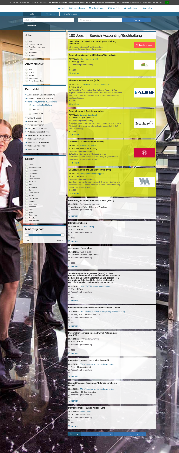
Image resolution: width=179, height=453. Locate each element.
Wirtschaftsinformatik (34, 139)
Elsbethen (75, 255)
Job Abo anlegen (144, 45)
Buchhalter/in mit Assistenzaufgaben (86, 111)
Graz (73, 176)
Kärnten (94, 207)
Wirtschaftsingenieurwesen (37, 142)
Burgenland (89, 118)
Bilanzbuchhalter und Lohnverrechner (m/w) (90, 170)
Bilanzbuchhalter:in (77, 223)
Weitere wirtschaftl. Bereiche (37, 135)
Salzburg (93, 148)
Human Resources (34, 121)
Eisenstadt (75, 118)
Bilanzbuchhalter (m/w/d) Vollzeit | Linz (86, 408)
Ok (167, 2)
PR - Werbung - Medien (36, 128)
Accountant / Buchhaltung (80, 248)
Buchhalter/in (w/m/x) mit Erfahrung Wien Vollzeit (92, 55)
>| (143, 434)
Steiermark (84, 176)
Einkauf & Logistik (33, 118)
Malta (85, 207)
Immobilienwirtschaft (34, 125)
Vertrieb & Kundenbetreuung (37, 132)
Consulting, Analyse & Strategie (39, 98)
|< (71, 434)
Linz (72, 392)
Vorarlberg (102, 207)
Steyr (73, 367)
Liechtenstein (76, 207)
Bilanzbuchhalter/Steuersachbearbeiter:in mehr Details (94, 308)
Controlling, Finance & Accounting (41, 102)
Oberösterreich (85, 367)
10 (137, 434)
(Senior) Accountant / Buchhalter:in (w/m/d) (88, 360)
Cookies (25, 2)
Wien (73, 62)
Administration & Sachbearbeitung (40, 95)
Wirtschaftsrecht (33, 149)
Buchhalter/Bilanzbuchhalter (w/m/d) (86, 142)
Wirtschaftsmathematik (35, 146)
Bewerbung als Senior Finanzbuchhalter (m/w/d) (91, 200)
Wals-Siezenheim (78, 148)
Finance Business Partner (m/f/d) (84, 80)
